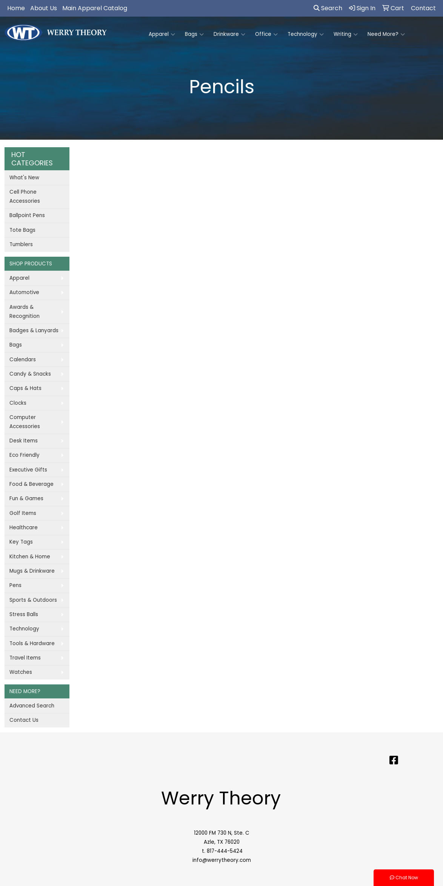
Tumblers (21, 244)
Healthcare (23, 527)
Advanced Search (31, 705)
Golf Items (22, 513)
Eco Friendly (24, 455)
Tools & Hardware (32, 643)
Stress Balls (23, 614)
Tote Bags (22, 230)
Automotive (24, 292)
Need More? (386, 34)
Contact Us (23, 720)
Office (266, 34)
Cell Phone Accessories (24, 196)
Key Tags (21, 541)
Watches (20, 672)
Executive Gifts (28, 469)
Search (328, 8)
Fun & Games (26, 498)
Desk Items (23, 440)
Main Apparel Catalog (94, 8)
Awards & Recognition (24, 312)
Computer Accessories (24, 422)
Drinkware (229, 34)
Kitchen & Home (29, 556)
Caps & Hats (25, 388)
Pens (15, 585)
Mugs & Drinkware (32, 571)
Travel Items (25, 657)
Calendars (22, 359)
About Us (43, 8)
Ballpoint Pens (27, 215)
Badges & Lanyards (33, 330)
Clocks (17, 403)
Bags (194, 34)
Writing (346, 34)
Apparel (162, 34)
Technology (306, 34)
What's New (24, 177)
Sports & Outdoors (33, 600)
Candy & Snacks (30, 374)
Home (16, 8)
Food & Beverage (31, 484)
